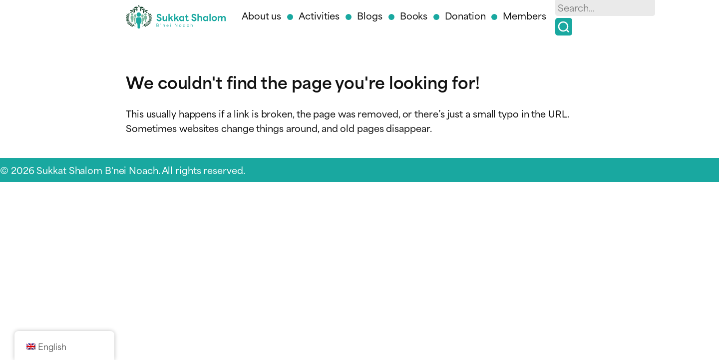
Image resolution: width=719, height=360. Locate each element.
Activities (319, 15)
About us (261, 15)
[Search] (563, 27)
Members (524, 15)
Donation (465, 15)
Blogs (369, 15)
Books (414, 15)
